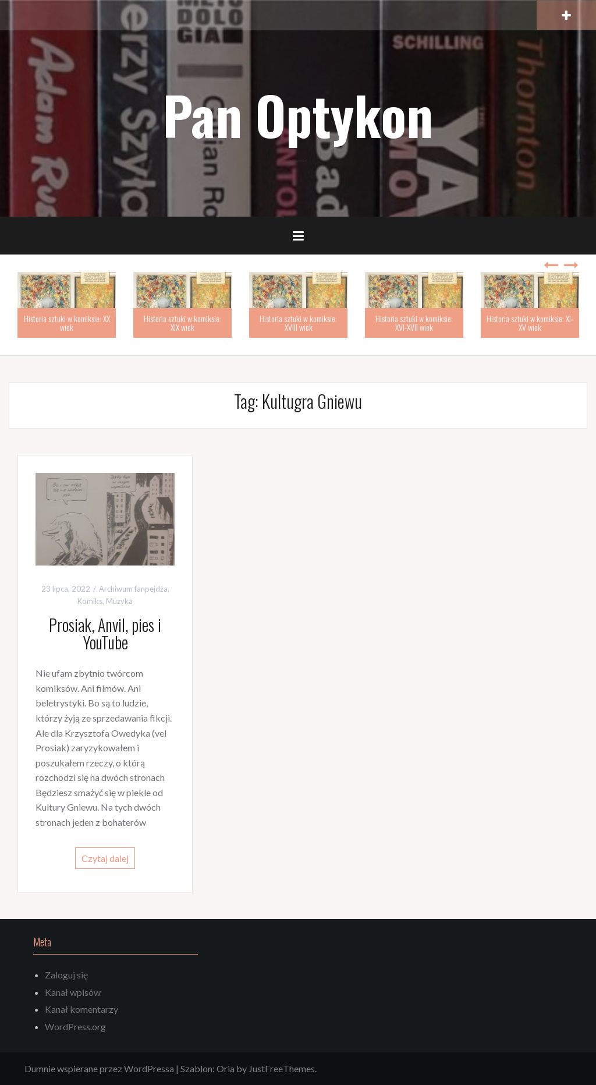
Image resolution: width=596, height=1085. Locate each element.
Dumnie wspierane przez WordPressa (99, 1068)
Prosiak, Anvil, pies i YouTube (105, 634)
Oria (226, 1068)
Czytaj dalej (105, 858)
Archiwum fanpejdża (133, 588)
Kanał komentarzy (81, 1009)
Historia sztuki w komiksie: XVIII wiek (298, 322)
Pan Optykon (298, 114)
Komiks (89, 601)
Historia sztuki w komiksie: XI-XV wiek (530, 322)
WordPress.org (75, 1026)
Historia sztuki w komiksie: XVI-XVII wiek (414, 322)
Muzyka (119, 601)
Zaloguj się (66, 974)
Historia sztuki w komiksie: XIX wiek (182, 322)
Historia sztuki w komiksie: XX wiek (67, 322)
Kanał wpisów (73, 992)
